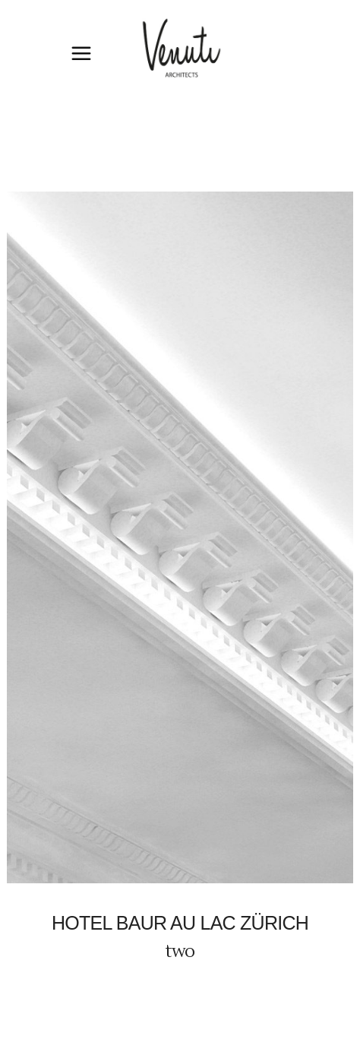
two (180, 952)
